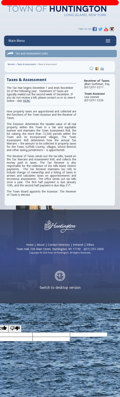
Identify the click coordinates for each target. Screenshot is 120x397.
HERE (26, 100)
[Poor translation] (14, 328)
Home (29, 244)
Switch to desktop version (60, 288)
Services (11, 64)
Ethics (90, 244)
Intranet (78, 244)
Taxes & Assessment (26, 64)
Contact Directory (59, 244)
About (40, 244)
